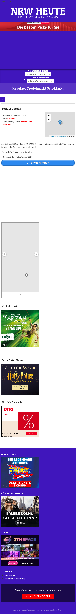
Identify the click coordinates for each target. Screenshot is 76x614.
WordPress (58, 610)
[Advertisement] (38, 50)
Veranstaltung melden (38, 596)
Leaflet (52, 136)
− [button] (49, 120)
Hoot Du (43, 610)
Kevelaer (11, 119)
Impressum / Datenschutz (21, 610)
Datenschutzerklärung (15, 579)
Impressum (10, 575)
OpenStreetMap (61, 136)
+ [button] (49, 116)
